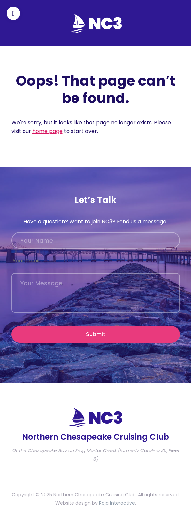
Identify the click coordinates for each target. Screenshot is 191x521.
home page (47, 131)
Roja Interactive (117, 503)
